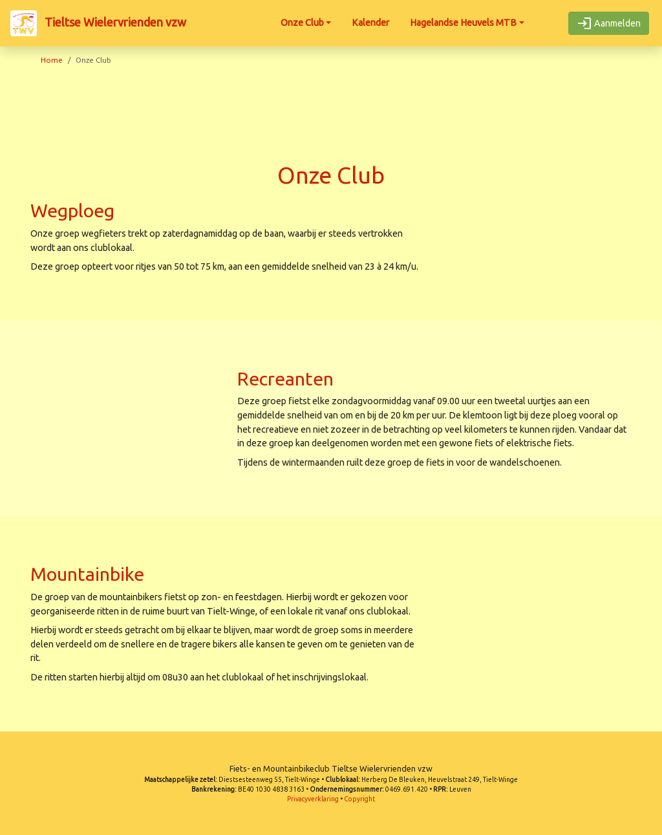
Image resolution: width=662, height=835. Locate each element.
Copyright (359, 799)
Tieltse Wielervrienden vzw (98, 23)
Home (52, 60)
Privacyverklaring (313, 799)
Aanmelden (609, 23)
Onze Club (302, 22)
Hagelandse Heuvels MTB (463, 22)
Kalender (370, 22)
